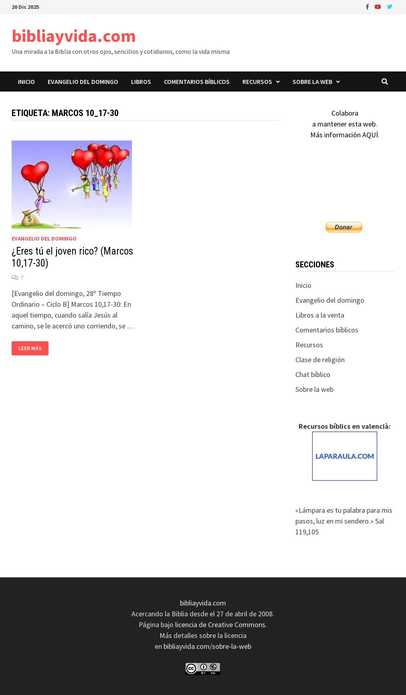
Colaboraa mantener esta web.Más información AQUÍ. (345, 123)
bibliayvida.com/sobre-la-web (207, 646)
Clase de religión (320, 359)
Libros (141, 81)
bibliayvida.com (74, 35)
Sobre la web (312, 81)
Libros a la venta (319, 315)
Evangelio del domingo (83, 81)
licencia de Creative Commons (220, 624)
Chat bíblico (312, 374)
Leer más (30, 348)
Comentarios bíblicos (197, 81)
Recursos (257, 81)
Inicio (26, 81)
